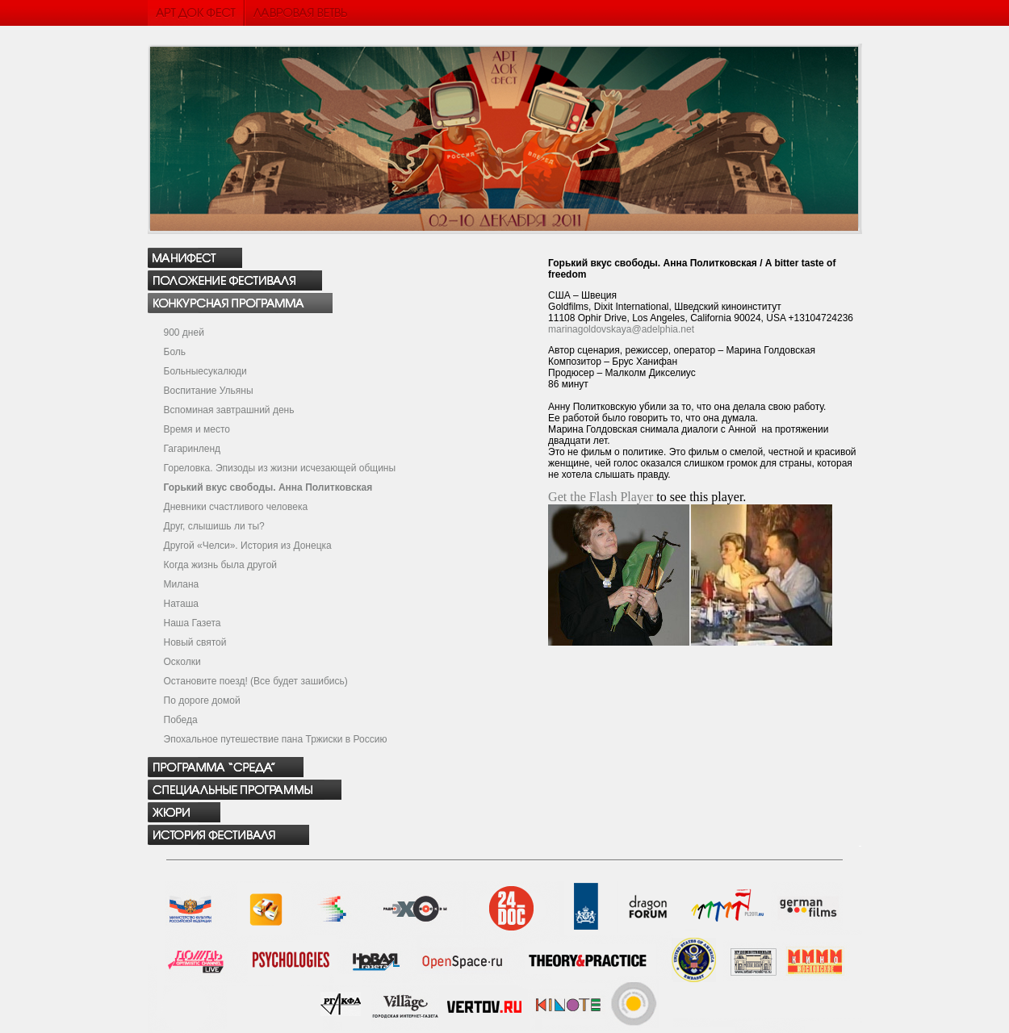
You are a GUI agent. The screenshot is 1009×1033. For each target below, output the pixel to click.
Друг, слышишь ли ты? (214, 526)
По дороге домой (202, 700)
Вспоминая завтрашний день (229, 410)
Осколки (182, 661)
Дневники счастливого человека (236, 506)
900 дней (184, 332)
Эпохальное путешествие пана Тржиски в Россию (275, 739)
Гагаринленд (192, 448)
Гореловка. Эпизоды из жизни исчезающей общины (280, 468)
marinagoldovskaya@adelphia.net (621, 329)
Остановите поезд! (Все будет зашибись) (256, 681)
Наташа (181, 603)
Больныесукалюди (205, 371)
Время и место (197, 429)
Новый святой (195, 642)
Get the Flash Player (600, 497)
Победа (181, 720)
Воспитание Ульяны (208, 390)
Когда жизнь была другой (221, 565)
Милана (181, 584)
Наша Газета (192, 623)
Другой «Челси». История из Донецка (248, 545)
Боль (175, 352)
